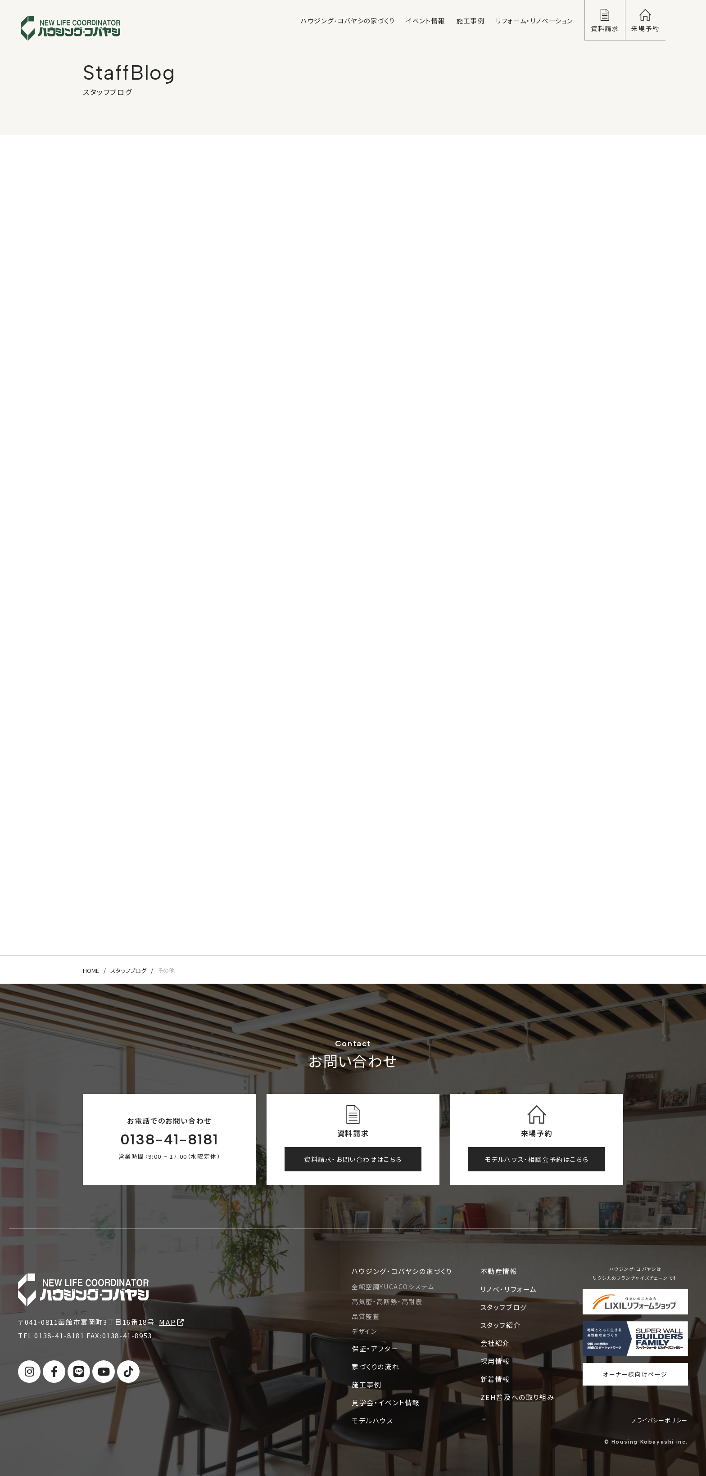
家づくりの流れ (375, 1366)
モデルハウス (373, 1420)
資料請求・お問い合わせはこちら (353, 1159)
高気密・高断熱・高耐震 (387, 1301)
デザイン (364, 1331)
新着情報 (495, 1379)
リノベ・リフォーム (508, 1289)
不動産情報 (499, 1271)
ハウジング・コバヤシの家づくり (402, 1271)
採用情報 (495, 1361)
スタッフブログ (128, 971)
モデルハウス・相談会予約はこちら (537, 1159)
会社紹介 (495, 1343)
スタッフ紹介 (500, 1325)
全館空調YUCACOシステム (393, 1286)
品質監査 (366, 1316)
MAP (171, 1322)
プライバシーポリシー (659, 1420)
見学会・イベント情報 (386, 1402)
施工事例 (366, 1384)
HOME (91, 971)
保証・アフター (375, 1348)
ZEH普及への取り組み (517, 1397)
